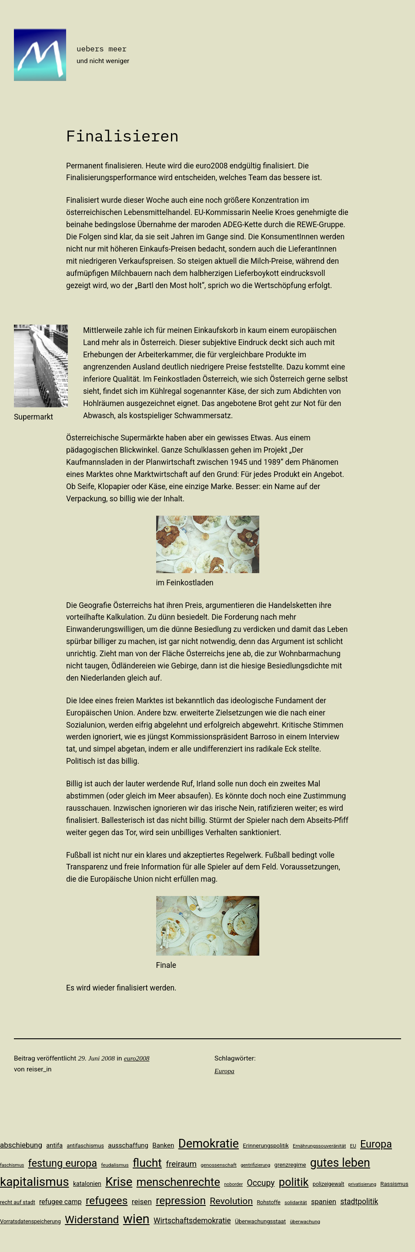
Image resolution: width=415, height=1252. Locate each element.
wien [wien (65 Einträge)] (136, 1219)
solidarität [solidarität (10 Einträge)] (295, 1202)
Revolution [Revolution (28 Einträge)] (231, 1200)
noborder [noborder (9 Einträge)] (233, 1184)
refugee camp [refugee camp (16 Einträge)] (60, 1202)
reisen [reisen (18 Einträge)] (142, 1201)
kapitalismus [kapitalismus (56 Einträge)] (34, 1182)
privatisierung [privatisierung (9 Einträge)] (362, 1184)
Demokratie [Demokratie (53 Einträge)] (208, 1144)
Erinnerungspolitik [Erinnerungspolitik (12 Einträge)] (265, 1145)
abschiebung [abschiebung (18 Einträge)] (21, 1145)
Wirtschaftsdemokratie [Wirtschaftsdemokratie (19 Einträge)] (192, 1220)
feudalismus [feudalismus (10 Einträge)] (114, 1165)
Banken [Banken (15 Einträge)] (163, 1145)
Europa (224, 1070)
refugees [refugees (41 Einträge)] (107, 1200)
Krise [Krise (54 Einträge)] (118, 1182)
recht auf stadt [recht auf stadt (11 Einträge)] (17, 1202)
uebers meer (102, 49)
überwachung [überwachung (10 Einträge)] (305, 1221)
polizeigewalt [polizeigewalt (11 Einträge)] (329, 1184)
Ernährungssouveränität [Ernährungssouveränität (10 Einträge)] (319, 1146)
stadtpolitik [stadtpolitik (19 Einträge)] (359, 1201)
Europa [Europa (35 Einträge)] (376, 1144)
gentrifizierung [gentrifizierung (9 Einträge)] (255, 1165)
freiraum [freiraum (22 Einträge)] (181, 1164)
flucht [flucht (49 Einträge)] (147, 1162)
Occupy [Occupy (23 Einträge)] (260, 1183)
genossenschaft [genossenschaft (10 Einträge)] (219, 1165)
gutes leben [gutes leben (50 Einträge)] (340, 1163)
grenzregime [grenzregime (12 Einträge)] (290, 1164)
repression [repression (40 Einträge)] (181, 1200)
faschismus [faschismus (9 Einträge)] (12, 1165)
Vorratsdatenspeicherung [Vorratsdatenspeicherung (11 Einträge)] (30, 1221)
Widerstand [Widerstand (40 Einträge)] (92, 1219)
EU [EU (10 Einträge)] (353, 1146)
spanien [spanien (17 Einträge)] (323, 1202)
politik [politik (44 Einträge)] (294, 1181)
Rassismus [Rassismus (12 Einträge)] (394, 1184)
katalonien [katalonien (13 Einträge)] (87, 1183)
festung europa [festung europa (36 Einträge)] (62, 1163)
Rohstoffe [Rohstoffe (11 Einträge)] (268, 1202)
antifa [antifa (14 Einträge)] (54, 1145)
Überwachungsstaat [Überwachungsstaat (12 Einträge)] (260, 1221)
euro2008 (137, 1058)
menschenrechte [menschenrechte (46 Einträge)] (178, 1181)
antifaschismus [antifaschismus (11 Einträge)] (85, 1145)
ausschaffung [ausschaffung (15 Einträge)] (128, 1145)
